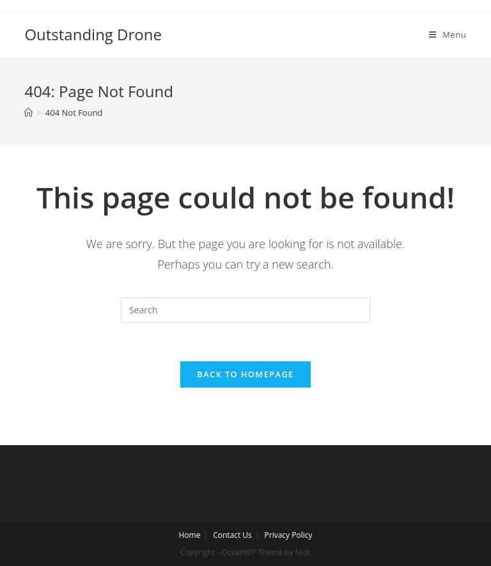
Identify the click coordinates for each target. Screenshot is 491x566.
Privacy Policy (289, 535)
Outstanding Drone (93, 34)
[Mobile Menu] (448, 34)
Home (189, 535)
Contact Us (232, 535)
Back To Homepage (245, 374)
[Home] (28, 112)
